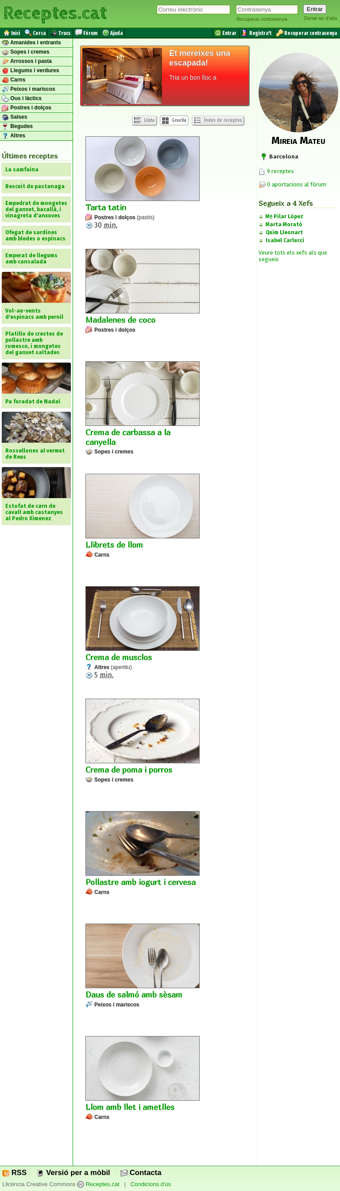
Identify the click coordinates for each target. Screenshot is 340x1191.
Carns (13, 80)
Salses (14, 117)
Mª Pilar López (284, 216)
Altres (13, 135)
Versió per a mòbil (73, 1172)
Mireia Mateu (298, 140)
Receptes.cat (55, 13)
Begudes (17, 126)
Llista (144, 120)
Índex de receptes (218, 120)
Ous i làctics (22, 98)
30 (142, 182)
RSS (14, 1172)
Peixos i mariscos (28, 89)
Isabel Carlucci (285, 240)
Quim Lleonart (284, 232)
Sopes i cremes (25, 52)
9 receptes (276, 171)
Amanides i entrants (31, 42)
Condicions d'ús (151, 1184)
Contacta (140, 1172)
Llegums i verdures (30, 70)
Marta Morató (284, 224)
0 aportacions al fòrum (296, 184)
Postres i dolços (26, 108)
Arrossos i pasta (27, 61)
